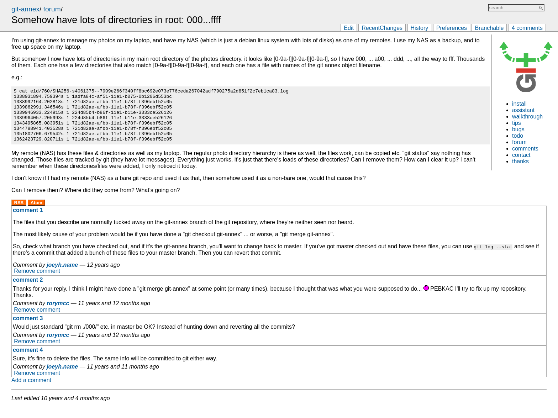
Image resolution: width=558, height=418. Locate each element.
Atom (36, 213)
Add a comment (31, 391)
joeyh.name (62, 276)
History (419, 28)
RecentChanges (382, 28)
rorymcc (58, 314)
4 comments (527, 28)
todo (517, 136)
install (519, 104)
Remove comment (37, 282)
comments (525, 148)
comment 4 (28, 361)
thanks (520, 161)
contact (521, 155)
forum (52, 9)
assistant (523, 110)
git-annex (25, 9)
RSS (19, 213)
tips (516, 123)
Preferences (451, 28)
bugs (518, 129)
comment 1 (28, 221)
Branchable (489, 28)
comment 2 (28, 290)
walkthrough (527, 116)
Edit (349, 28)
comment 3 (28, 329)
